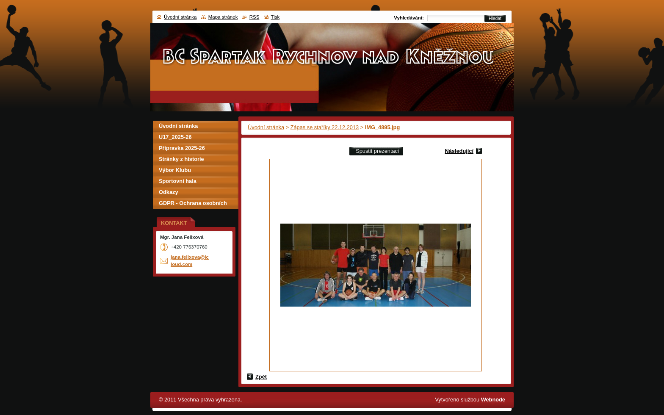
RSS (254, 16)
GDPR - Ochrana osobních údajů (193, 204)
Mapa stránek (223, 16)
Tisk (275, 16)
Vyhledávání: (409, 17)
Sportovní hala (177, 181)
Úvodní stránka (266, 127)
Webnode (493, 399)
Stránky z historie (181, 159)
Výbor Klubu (175, 170)
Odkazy (168, 192)
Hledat (495, 18)
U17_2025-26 (175, 137)
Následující (459, 151)
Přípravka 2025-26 (182, 148)
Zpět (261, 377)
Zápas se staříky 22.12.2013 (324, 127)
